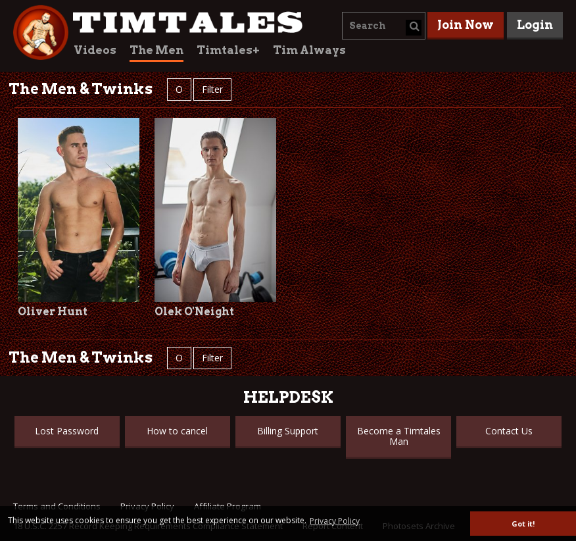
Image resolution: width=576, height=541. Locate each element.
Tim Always (309, 50)
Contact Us (509, 431)
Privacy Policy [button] (335, 521)
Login (535, 25)
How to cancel (177, 431)
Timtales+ (228, 50)
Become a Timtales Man (399, 436)
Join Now (465, 25)
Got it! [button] (523, 523)
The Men (156, 50)
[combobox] (383, 25)
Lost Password (67, 431)
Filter (212, 89)
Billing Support (287, 431)
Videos (95, 50)
